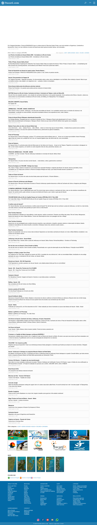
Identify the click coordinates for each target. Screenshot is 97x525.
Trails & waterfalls (45, 486)
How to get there (12, 486)
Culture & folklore (12, 491)
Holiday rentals (77, 502)
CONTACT (27, 508)
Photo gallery (11, 499)
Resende (26, 488)
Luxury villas (76, 488)
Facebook (26, 514)
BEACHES (27, 483)
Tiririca (25, 490)
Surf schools (60, 492)
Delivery (59, 502)
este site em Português (13, 477)
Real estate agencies (78, 498)
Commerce (59, 500)
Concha (26, 487)
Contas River (11, 496)
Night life (10, 490)
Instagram (26, 513)
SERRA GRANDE (71, 52)
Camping (75, 492)
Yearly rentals (76, 500)
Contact (62, 523)
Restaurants (43, 498)
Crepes (42, 502)
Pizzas (42, 500)
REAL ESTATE (77, 496)
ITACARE (82, 52)
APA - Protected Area (45, 490)
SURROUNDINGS (12, 508)
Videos (9, 500)
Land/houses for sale (78, 499)
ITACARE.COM (11, 475)
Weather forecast (61, 490)
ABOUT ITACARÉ (12, 483)
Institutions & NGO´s (62, 503)
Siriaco (26, 493)
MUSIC (77, 52)
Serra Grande (27, 503)
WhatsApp (26, 511)
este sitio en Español (25, 477)
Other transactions (78, 504)
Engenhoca (27, 499)
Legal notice (56, 523)
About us (51, 523)
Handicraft (10, 492)
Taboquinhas (11, 497)
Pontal (25, 486)
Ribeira (26, 492)
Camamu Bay (11, 514)
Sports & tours (60, 499)
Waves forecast (61, 488)
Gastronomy (11, 488)
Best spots (59, 487)
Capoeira (10, 493)
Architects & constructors (79, 503)
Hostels (75, 491)
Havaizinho (27, 500)
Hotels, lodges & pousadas (80, 486)
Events (9, 487)
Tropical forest (44, 488)
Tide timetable (60, 491)
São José (26, 496)
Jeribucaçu (27, 497)
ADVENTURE (44, 483)
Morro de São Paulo (13, 515)
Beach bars (43, 499)
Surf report (59, 486)
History (9, 495)
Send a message (28, 510)
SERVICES (60, 496)
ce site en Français (36, 477)
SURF (65, 52)
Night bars (43, 504)
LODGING (75, 483)
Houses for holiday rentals (80, 487)
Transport (59, 498)
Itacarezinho (27, 501)
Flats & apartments (78, 490)
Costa (25, 491)
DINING (42, 496)
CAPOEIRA (86, 52)
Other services (60, 504)
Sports (42, 487)
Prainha (26, 495)
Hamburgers (43, 503)
